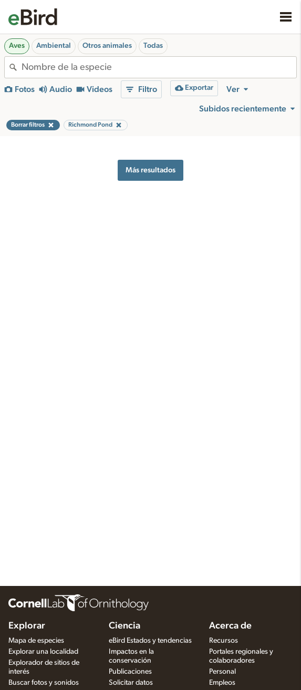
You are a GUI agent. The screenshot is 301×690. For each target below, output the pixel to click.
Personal (222, 671)
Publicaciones (130, 671)
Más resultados (150, 170)
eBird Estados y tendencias (150, 640)
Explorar (26, 626)
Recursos (223, 640)
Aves (17, 45)
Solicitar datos (131, 682)
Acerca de (230, 626)
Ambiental (53, 45)
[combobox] (159, 67)
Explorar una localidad (43, 651)
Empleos (222, 682)
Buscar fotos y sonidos (43, 682)
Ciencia (124, 626)
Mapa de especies (36, 640)
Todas (153, 45)
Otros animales (107, 45)
